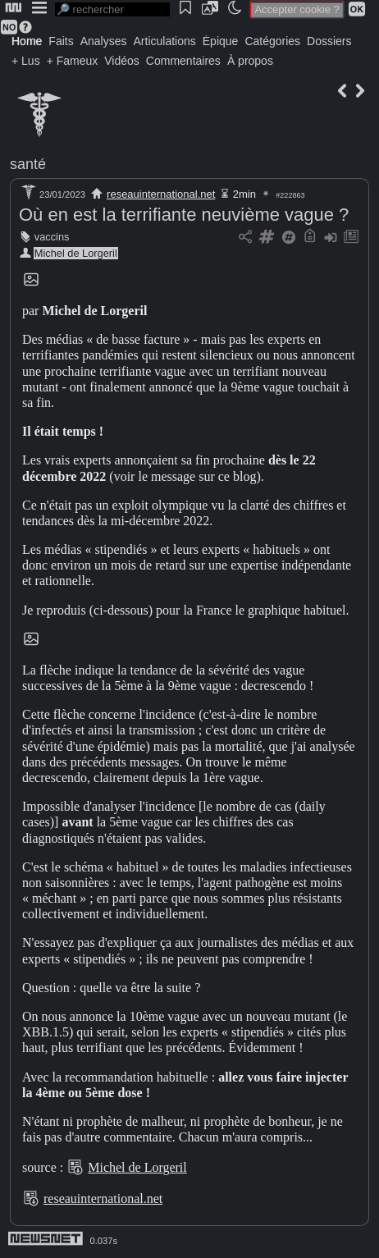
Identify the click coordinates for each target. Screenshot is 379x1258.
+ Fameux (72, 60)
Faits (60, 41)
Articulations (165, 41)
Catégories (272, 41)
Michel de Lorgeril (75, 253)
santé (28, 164)
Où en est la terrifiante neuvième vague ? (184, 214)
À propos (250, 60)
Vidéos (121, 60)
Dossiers (329, 41)
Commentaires (183, 60)
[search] (112, 9)
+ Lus (25, 60)
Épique (221, 41)
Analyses (103, 41)
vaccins (52, 237)
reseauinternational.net (161, 194)
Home (26, 41)
